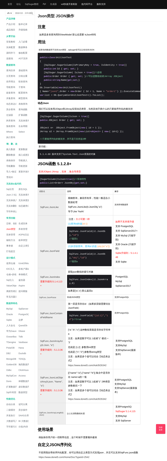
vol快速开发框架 (69, 4)
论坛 (18, 4)
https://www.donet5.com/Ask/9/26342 (87, 365)
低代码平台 (86, 4)
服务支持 (101, 4)
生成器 (53, 4)
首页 (10, 4)
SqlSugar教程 (32, 4)
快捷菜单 (161, 428)
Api (44, 4)
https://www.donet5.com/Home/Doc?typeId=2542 (64, 457)
